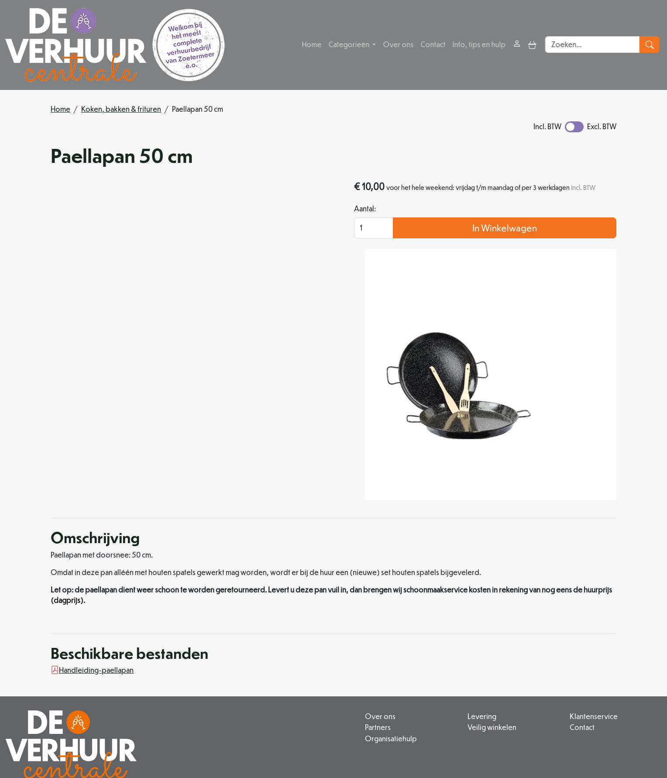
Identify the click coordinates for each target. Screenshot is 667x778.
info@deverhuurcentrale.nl (288, 725)
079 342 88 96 (208, 725)
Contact (433, 44)
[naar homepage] (115, 44)
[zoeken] (652, 45)
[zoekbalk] (595, 45)
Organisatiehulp (309, 663)
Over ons (399, 44)
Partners (296, 652)
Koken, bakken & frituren (121, 109)
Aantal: (446, 222)
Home (312, 44)
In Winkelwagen (545, 241)
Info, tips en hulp (479, 44)
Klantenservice (567, 642)
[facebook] (262, 745)
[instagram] (283, 745)
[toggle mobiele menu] (533, 44)
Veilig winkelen (437, 652)
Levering (427, 642)
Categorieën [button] (350, 44)
